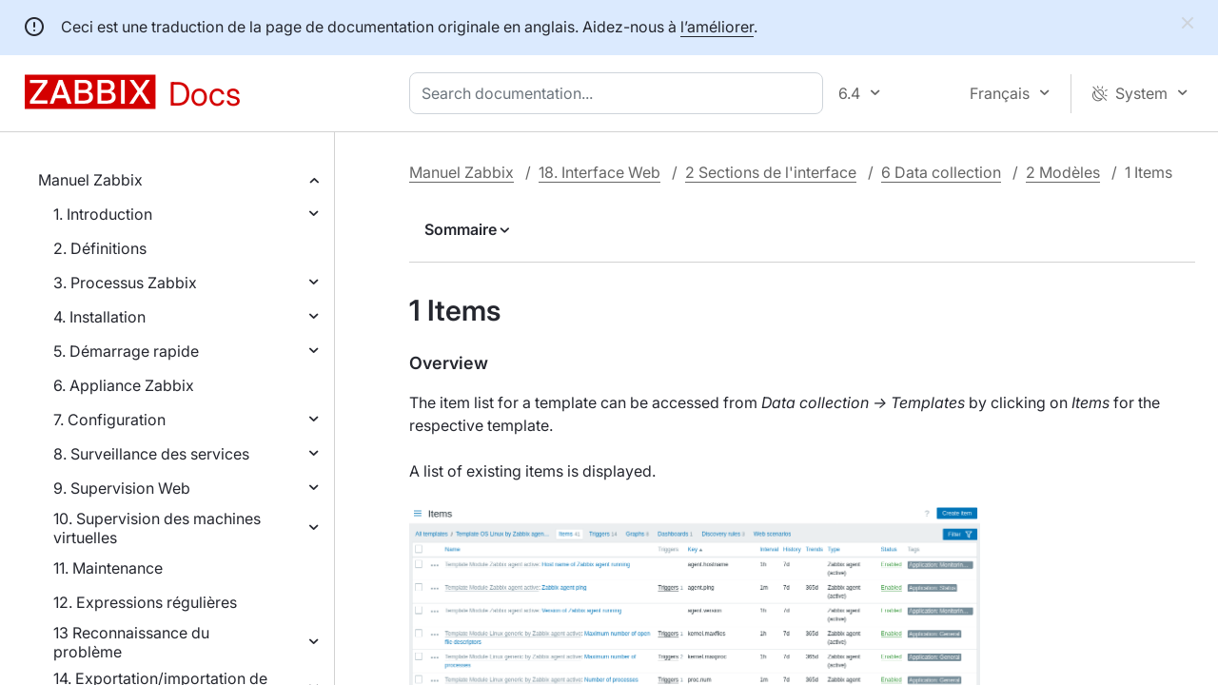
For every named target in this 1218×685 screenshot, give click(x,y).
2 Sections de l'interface (770, 172)
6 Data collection (941, 172)
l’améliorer (717, 26)
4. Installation (99, 316)
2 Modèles (1063, 172)
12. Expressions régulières (145, 602)
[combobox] (620, 93)
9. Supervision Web (121, 488)
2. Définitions (100, 248)
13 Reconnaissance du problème (131, 642)
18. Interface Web (599, 172)
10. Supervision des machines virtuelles (157, 528)
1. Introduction (102, 214)
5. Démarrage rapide (126, 351)
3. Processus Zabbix (125, 282)
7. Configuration (109, 419)
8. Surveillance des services (151, 453)
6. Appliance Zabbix (123, 385)
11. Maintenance (108, 567)
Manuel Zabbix (90, 179)
